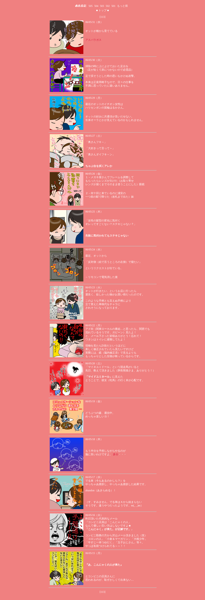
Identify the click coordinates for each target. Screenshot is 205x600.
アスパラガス (93, 39)
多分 (115, 454)
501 (113, 6)
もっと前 (122, 5)
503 (102, 6)
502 (108, 6)
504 (96, 6)
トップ (102, 10)
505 (91, 6)
